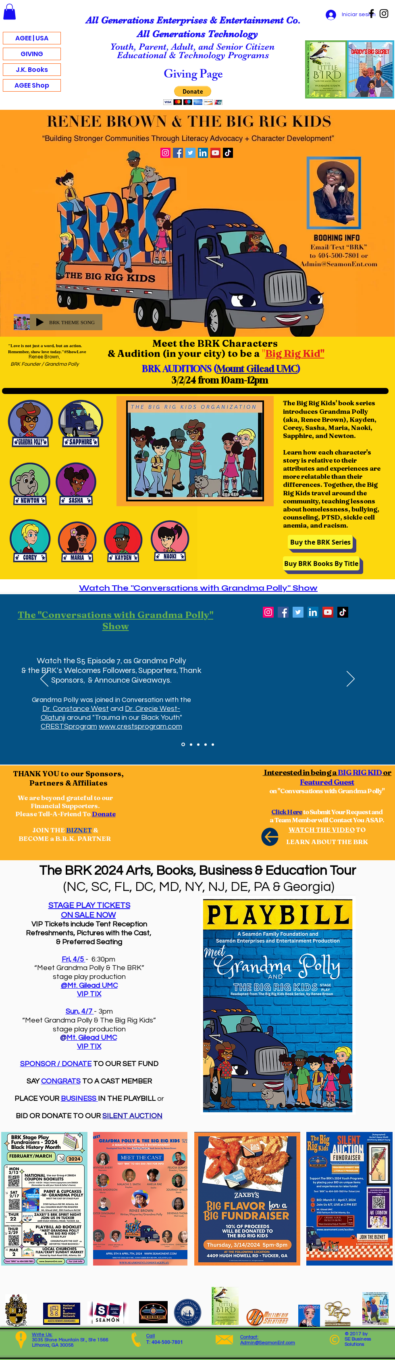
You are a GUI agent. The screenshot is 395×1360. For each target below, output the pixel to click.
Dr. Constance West (75, 708)
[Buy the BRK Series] (320, 542)
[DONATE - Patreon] (205, 744)
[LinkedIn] (203, 153)
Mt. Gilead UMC (92, 1037)
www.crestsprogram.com (140, 726)
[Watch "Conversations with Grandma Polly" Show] (183, 744)
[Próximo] (351, 679)
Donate (104, 814)
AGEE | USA (31, 38)
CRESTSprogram (69, 726)
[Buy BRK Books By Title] (321, 563)
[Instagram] (384, 13)
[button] (9, 11)
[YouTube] (215, 153)
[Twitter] (190, 153)
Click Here (286, 812)
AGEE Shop (32, 85)
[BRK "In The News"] (198, 744)
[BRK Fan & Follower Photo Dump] (191, 744)
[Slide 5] (213, 744)
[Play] (40, 322)
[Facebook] (371, 13)
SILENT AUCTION (132, 1116)
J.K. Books (32, 69)
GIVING (32, 54)
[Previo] (44, 679)
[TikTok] (228, 153)
